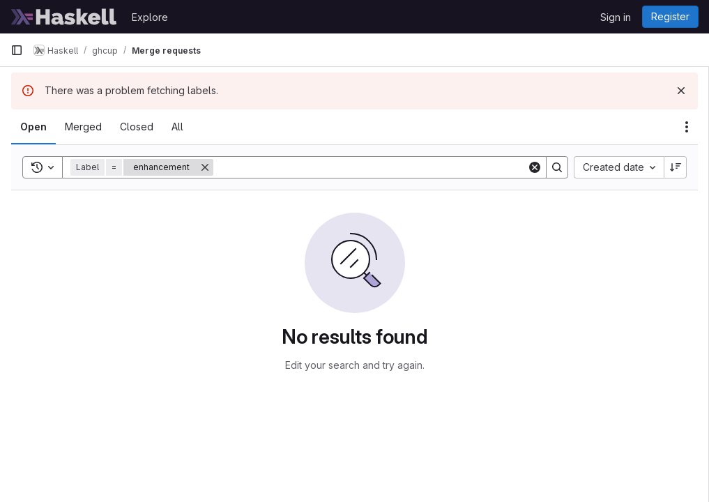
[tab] (33, 126)
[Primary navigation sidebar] (17, 50)
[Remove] (205, 167)
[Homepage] (64, 17)
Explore (150, 17)
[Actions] (687, 127)
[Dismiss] (681, 90)
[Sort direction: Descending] (675, 167)
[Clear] (534, 167)
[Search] (370, 167)
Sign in (615, 17)
